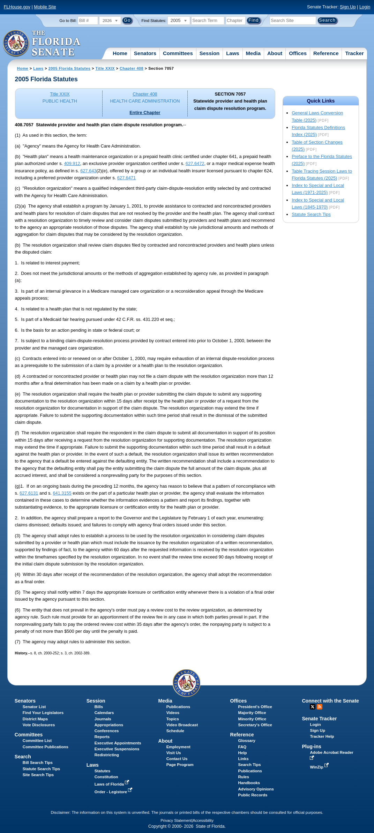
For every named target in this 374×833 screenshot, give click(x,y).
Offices (298, 53)
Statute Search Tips (311, 214)
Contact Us (177, 759)
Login (364, 6)
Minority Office (252, 719)
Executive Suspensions (117, 749)
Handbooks (249, 783)
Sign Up (348, 6)
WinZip (320, 767)
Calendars (104, 713)
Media (253, 53)
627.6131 (29, 493)
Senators (145, 53)
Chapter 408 (131, 68)
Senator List (34, 707)
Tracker (354, 53)
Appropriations (109, 725)
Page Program (180, 765)
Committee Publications (45, 747)
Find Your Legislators (43, 713)
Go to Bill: (68, 20)
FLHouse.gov (17, 6)
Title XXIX (105, 68)
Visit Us (173, 753)
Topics (172, 719)
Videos (173, 713)
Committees (178, 53)
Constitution (106, 777)
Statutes (102, 771)
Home (120, 53)
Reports (102, 737)
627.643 (88, 170)
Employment (178, 747)
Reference (326, 53)
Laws (232, 53)
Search (23, 756)
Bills (99, 707)
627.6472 (195, 163)
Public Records (253, 795)
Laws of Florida (113, 784)
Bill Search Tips (38, 762)
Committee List (37, 740)
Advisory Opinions (256, 789)
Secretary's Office (255, 725)
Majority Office (252, 713)
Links (243, 759)
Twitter (312, 707)
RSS (319, 707)
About (274, 53)
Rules (243, 777)
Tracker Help (322, 736)
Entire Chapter (144, 112)
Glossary (246, 740)
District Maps (35, 719)
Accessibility (203, 820)
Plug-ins (311, 746)
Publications (178, 707)
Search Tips (249, 765)
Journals (103, 719)
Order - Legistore (114, 792)
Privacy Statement (176, 820)
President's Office (255, 707)
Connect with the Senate (330, 701)
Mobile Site (45, 6)
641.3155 (62, 493)
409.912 (72, 163)
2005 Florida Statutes (69, 68)
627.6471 (126, 177)
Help (242, 753)
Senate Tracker (319, 718)
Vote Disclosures (39, 725)
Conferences (107, 731)
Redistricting (107, 755)
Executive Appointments (118, 743)
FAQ (242, 747)
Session (210, 53)
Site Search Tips (38, 775)
